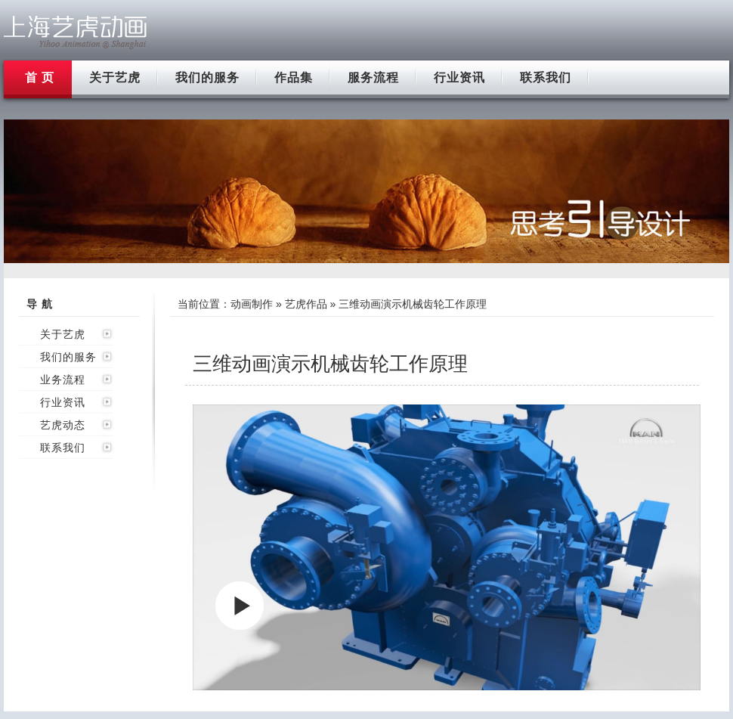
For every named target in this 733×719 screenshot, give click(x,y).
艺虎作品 (306, 304)
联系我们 (545, 77)
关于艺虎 (115, 77)
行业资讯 (459, 77)
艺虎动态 (62, 425)
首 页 (39, 77)
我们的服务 (207, 77)
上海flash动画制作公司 (75, 32)
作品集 (293, 77)
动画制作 (251, 304)
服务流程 (373, 77)
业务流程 (62, 379)
